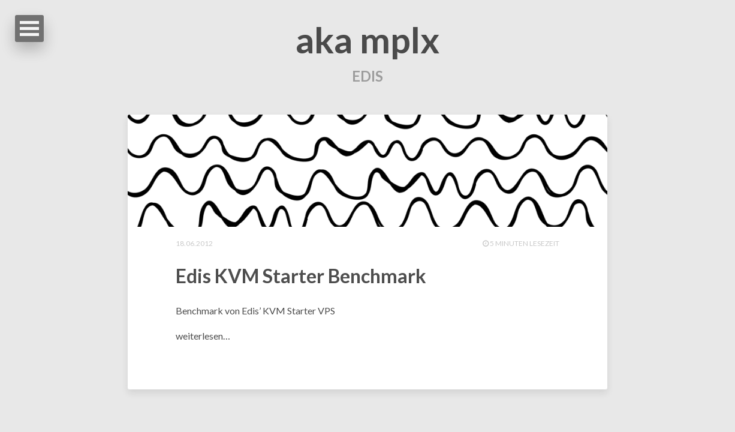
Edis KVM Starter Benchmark (301, 275)
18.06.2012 (194, 243)
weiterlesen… (203, 335)
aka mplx (367, 39)
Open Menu (29, 28)
